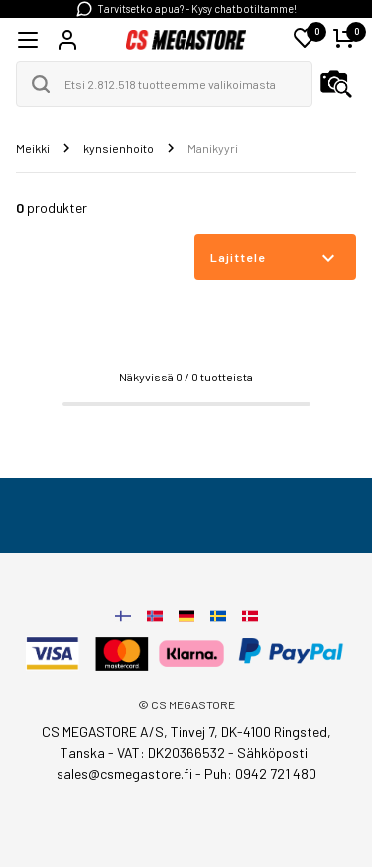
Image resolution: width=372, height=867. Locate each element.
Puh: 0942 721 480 (260, 773)
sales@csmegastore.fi (124, 773)
